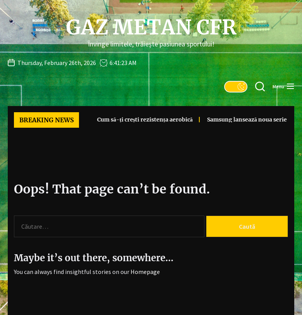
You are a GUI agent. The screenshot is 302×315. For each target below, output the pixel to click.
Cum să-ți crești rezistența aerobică (136, 119)
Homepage (145, 272)
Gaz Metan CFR (151, 27)
